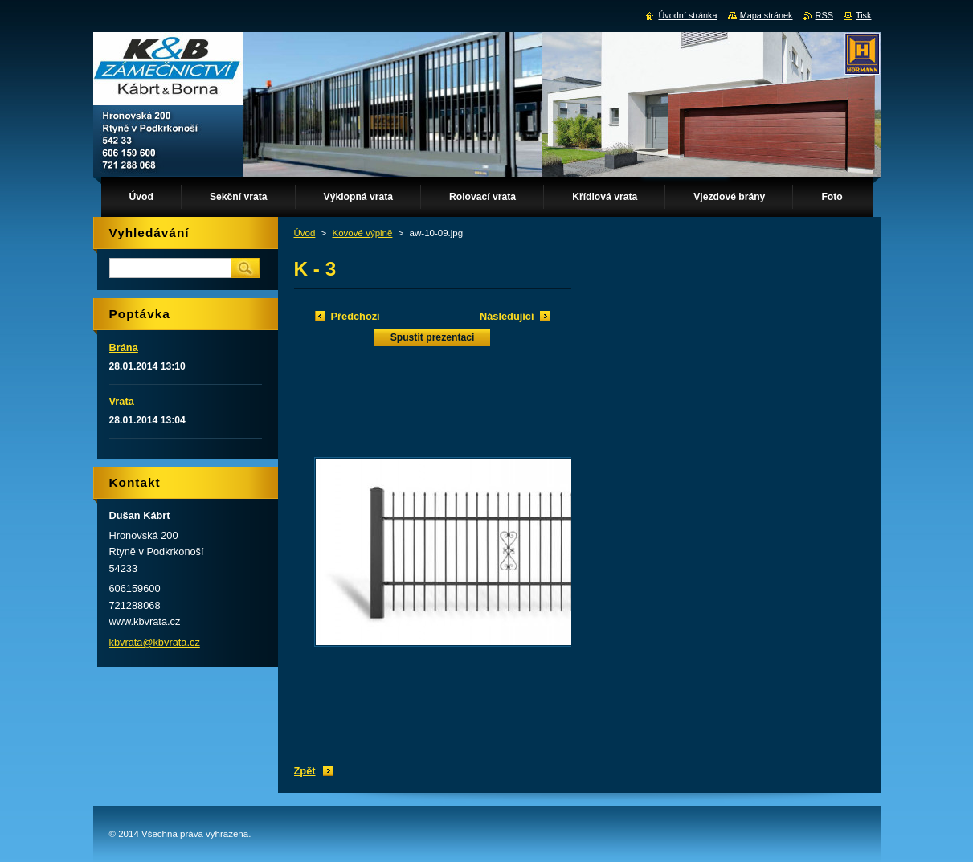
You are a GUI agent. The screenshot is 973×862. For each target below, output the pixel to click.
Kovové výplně (363, 233)
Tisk (864, 15)
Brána (123, 347)
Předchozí (355, 316)
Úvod (305, 233)
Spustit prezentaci (432, 337)
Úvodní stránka (687, 15)
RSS (824, 15)
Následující (507, 316)
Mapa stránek (766, 15)
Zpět (305, 771)
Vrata (121, 401)
